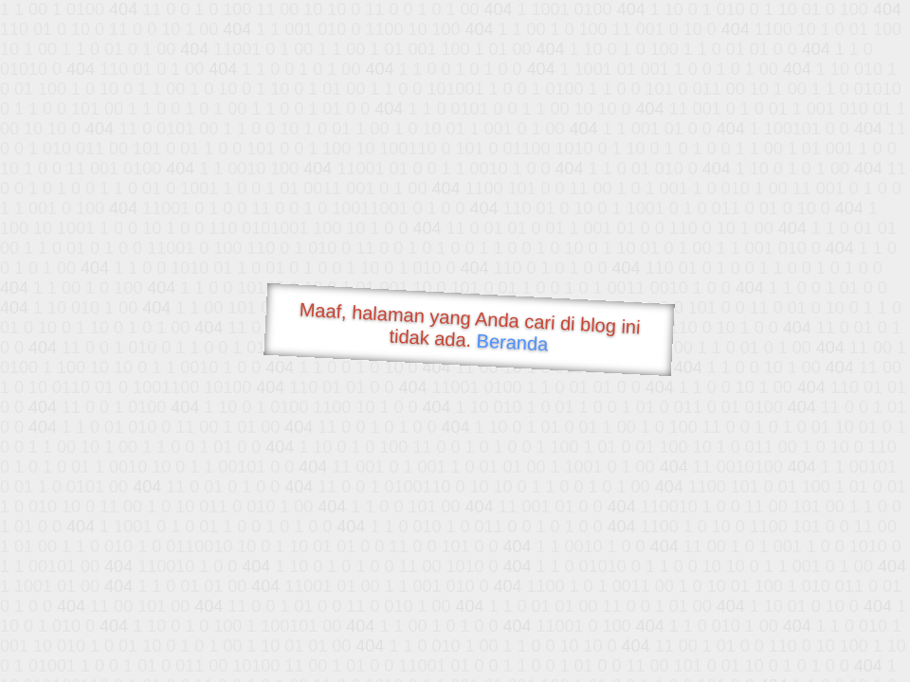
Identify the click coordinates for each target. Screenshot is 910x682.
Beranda (512, 342)
